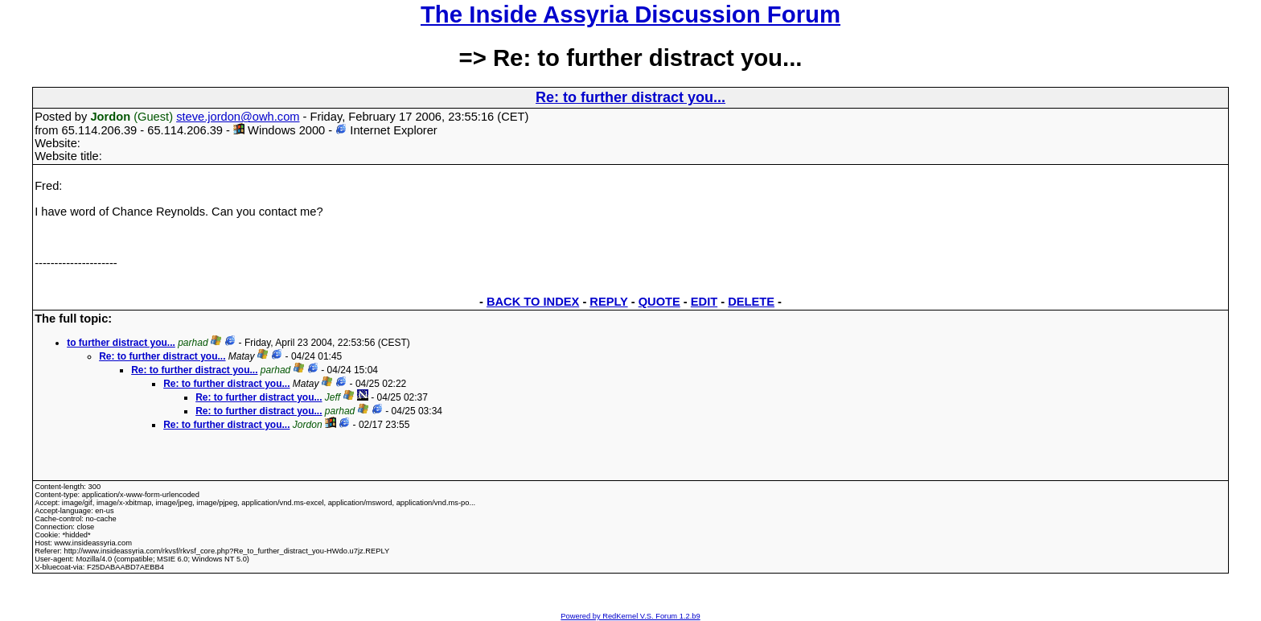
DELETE (751, 301)
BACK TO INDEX (533, 301)
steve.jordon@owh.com (237, 116)
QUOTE (659, 301)
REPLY (608, 301)
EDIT (704, 301)
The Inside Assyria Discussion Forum (630, 14)
